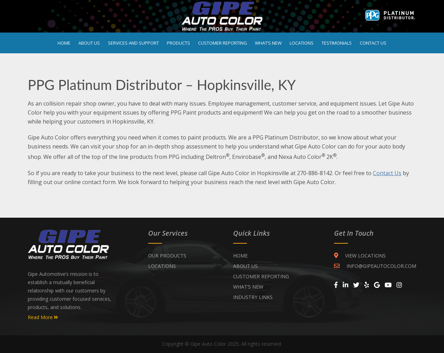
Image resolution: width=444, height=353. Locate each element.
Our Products (167, 255)
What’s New (268, 43)
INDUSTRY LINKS (253, 297)
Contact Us (373, 43)
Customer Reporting (222, 43)
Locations (302, 43)
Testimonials (337, 43)
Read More (43, 317)
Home (64, 43)
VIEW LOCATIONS (360, 255)
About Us (89, 43)
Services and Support (133, 43)
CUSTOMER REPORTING (261, 276)
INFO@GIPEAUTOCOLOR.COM (375, 266)
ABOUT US (245, 266)
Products (178, 43)
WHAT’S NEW (248, 286)
